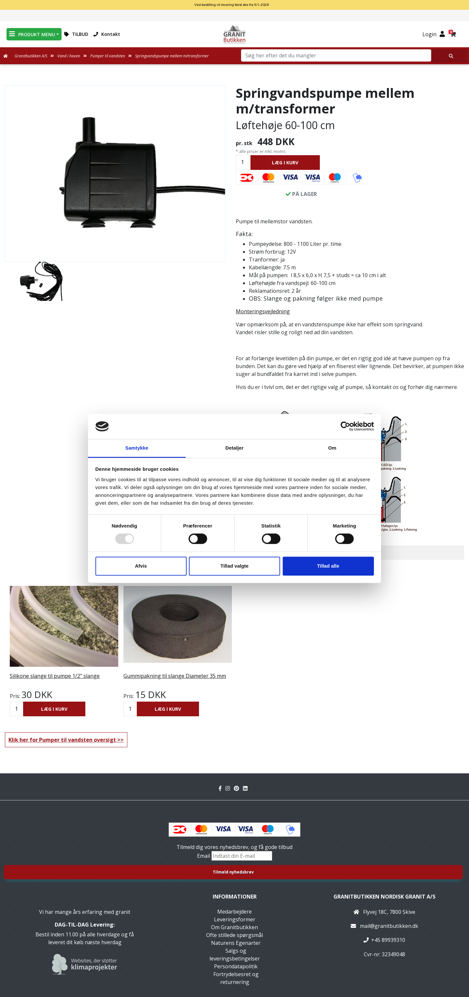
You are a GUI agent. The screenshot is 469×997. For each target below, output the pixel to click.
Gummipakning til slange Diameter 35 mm (174, 675)
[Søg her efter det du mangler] (449, 56)
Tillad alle (328, 566)
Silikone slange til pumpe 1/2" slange (55, 675)
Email (204, 855)
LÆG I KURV (285, 162)
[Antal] (242, 162)
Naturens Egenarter (236, 942)
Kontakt (106, 34)
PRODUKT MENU (32, 34)
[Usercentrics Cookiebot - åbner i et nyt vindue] (345, 426)
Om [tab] (332, 448)
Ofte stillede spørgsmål (234, 935)
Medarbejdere (234, 911)
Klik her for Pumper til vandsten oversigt (62, 739)
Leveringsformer (234, 919)
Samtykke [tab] (137, 448)
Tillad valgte (234, 566)
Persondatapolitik (236, 966)
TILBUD (76, 34)
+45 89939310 (388, 940)
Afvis (141, 566)
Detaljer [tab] (234, 448)
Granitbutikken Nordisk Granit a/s (384, 896)
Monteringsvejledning (263, 311)
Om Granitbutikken (234, 927)
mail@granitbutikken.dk (389, 926)
